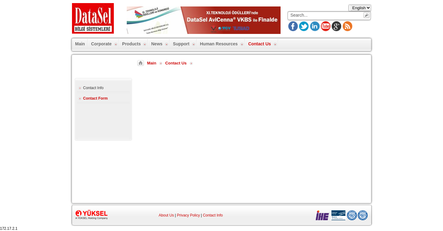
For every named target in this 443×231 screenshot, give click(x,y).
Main (151, 63)
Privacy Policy (188, 215)
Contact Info (213, 215)
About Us (166, 215)
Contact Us (176, 63)
